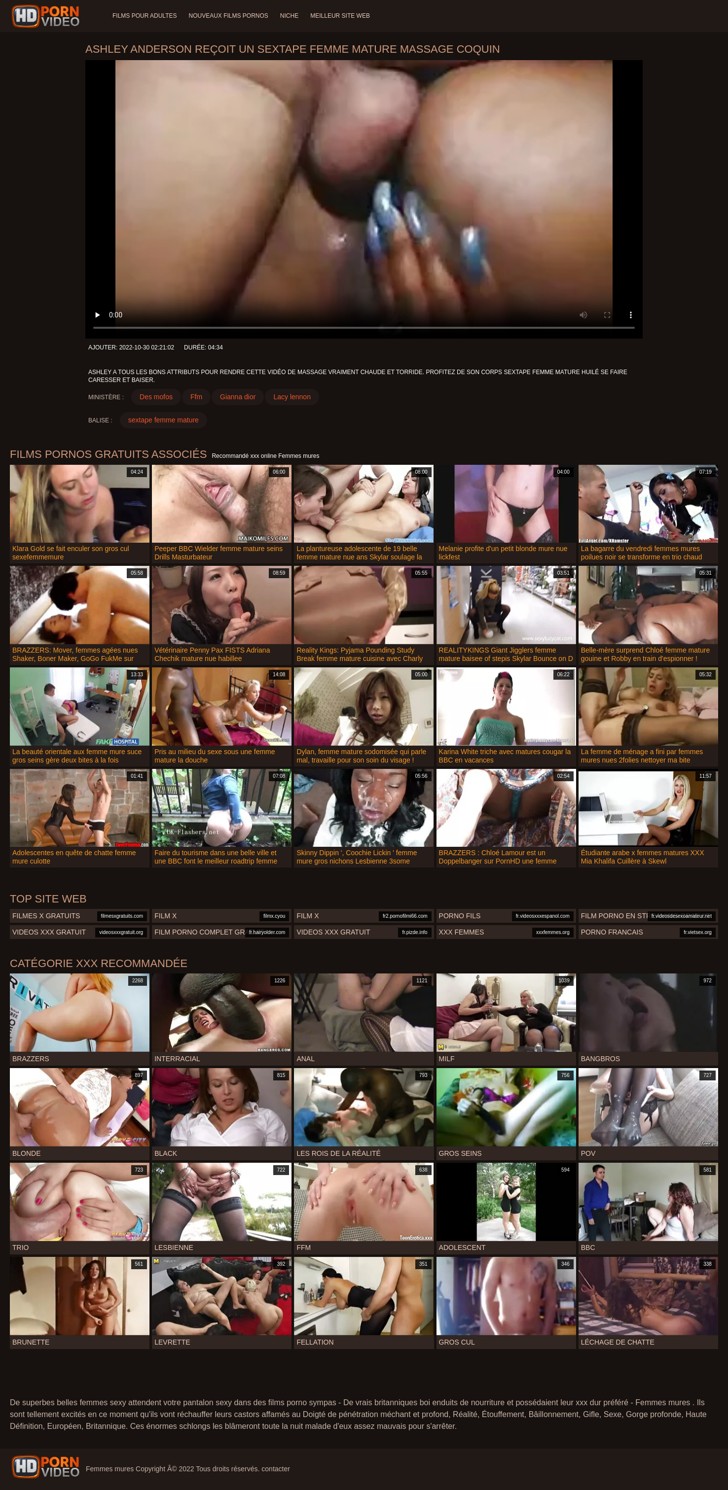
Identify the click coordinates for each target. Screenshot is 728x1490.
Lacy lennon (292, 397)
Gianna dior (237, 397)
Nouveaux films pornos (228, 15)
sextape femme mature (163, 420)
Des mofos (156, 397)
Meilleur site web (340, 15)
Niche (289, 15)
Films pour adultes (144, 15)
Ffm (196, 397)
